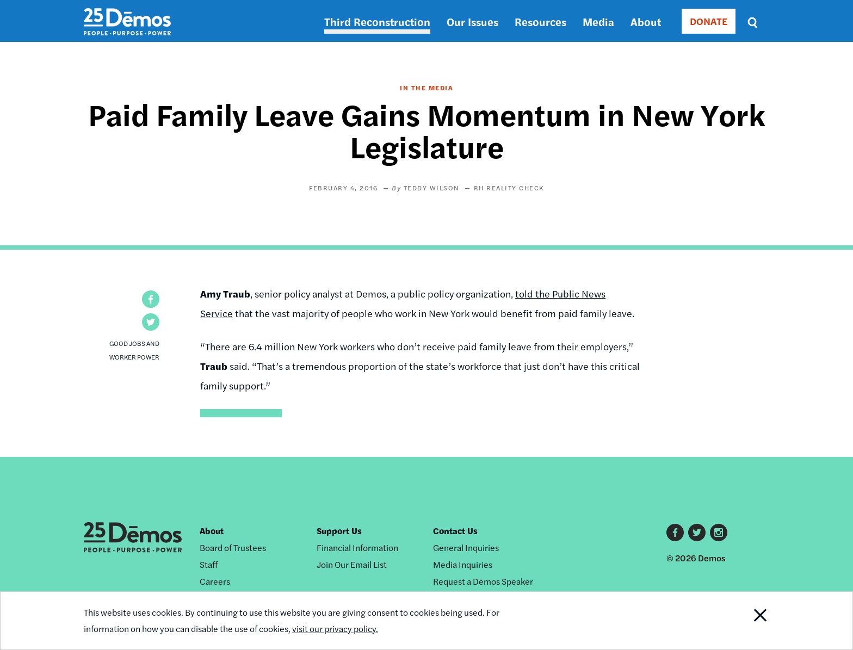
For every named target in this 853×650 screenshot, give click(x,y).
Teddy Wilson (432, 188)
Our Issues (472, 21)
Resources (540, 21)
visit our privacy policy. (335, 628)
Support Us (339, 530)
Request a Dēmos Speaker (483, 581)
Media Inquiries (462, 564)
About (646, 21)
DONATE (708, 21)
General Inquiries (466, 547)
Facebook (675, 532)
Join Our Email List (352, 564)
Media (598, 21)
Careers (215, 581)
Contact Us (455, 530)
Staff (209, 564)
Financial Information (357, 547)
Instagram (718, 532)
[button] (150, 299)
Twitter (697, 532)
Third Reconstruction (377, 21)
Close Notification (747, 620)
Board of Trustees (233, 547)
